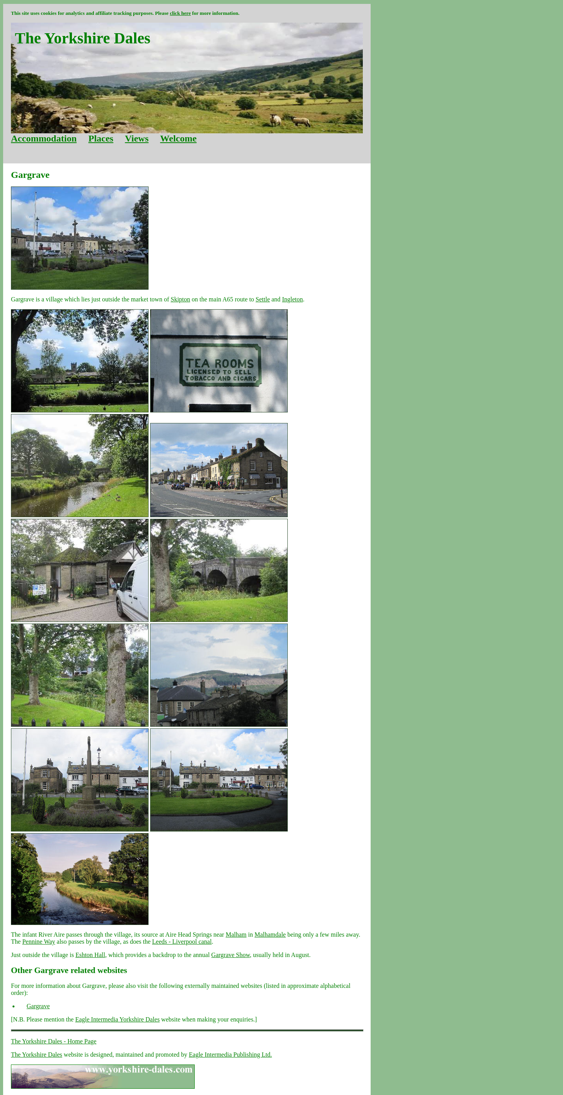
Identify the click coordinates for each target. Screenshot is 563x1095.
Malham (236, 934)
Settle (263, 299)
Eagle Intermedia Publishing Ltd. (230, 1054)
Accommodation (44, 138)
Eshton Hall (90, 955)
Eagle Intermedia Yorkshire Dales (117, 1019)
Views (137, 138)
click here (180, 13)
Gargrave (38, 1006)
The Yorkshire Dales (36, 1054)
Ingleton (292, 299)
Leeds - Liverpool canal (182, 941)
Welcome (178, 138)
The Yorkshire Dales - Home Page (54, 1041)
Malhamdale (270, 934)
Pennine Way (38, 941)
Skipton (180, 299)
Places (100, 138)
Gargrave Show (230, 955)
